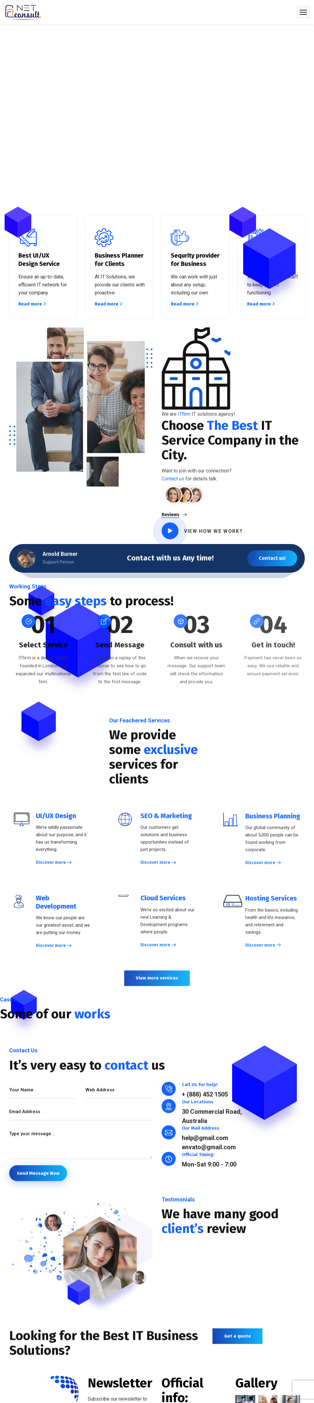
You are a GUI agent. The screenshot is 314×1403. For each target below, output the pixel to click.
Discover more (51, 867)
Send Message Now (38, 1178)
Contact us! (272, 563)
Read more (32, 304)
